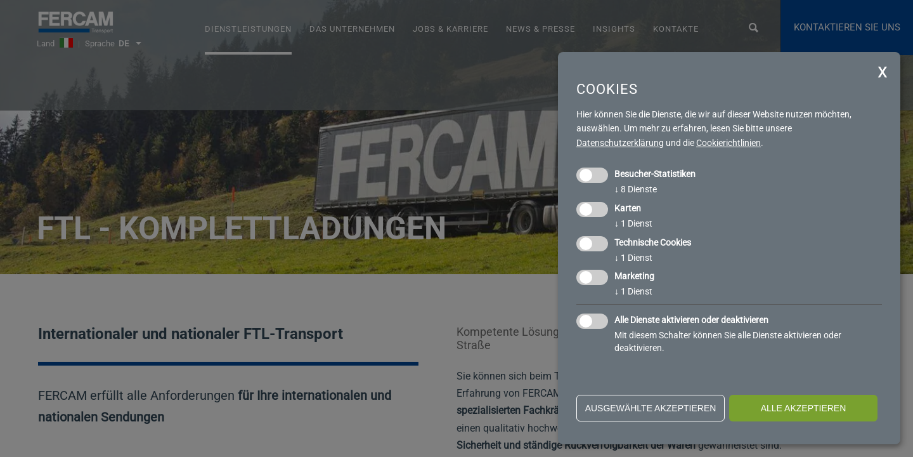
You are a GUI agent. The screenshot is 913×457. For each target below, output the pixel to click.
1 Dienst (633, 223)
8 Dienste (635, 189)
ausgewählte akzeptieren (650, 408)
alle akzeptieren (803, 408)
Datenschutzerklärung (620, 143)
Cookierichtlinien (728, 143)
